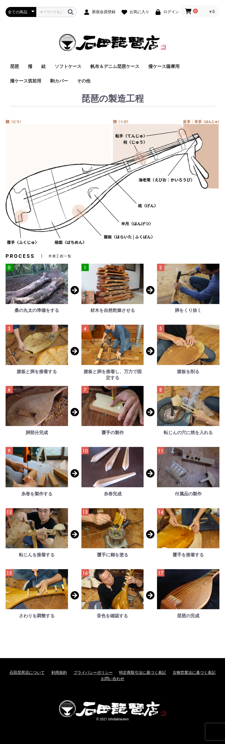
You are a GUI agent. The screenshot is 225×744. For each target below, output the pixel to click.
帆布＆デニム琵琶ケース (114, 66)
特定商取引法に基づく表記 (142, 672)
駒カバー (59, 81)
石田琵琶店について (27, 672)
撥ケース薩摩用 (164, 66)
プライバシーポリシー (93, 672)
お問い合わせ (112, 678)
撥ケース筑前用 (25, 81)
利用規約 (59, 672)
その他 (83, 81)
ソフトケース (68, 66)
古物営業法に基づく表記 (194, 672)
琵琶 (14, 66)
